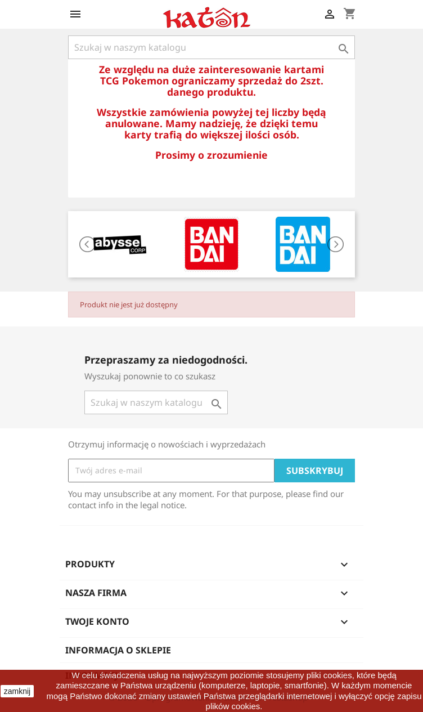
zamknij (17, 691)
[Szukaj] (211, 47)
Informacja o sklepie (118, 650)
